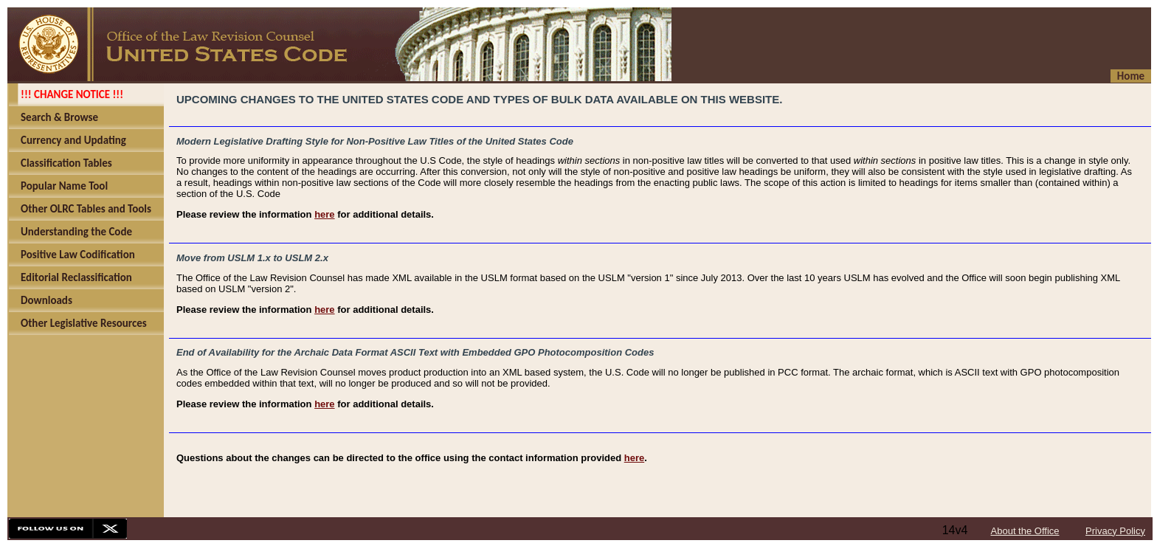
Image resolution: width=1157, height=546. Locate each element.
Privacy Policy (1115, 530)
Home (1130, 76)
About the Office (1025, 530)
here (324, 214)
